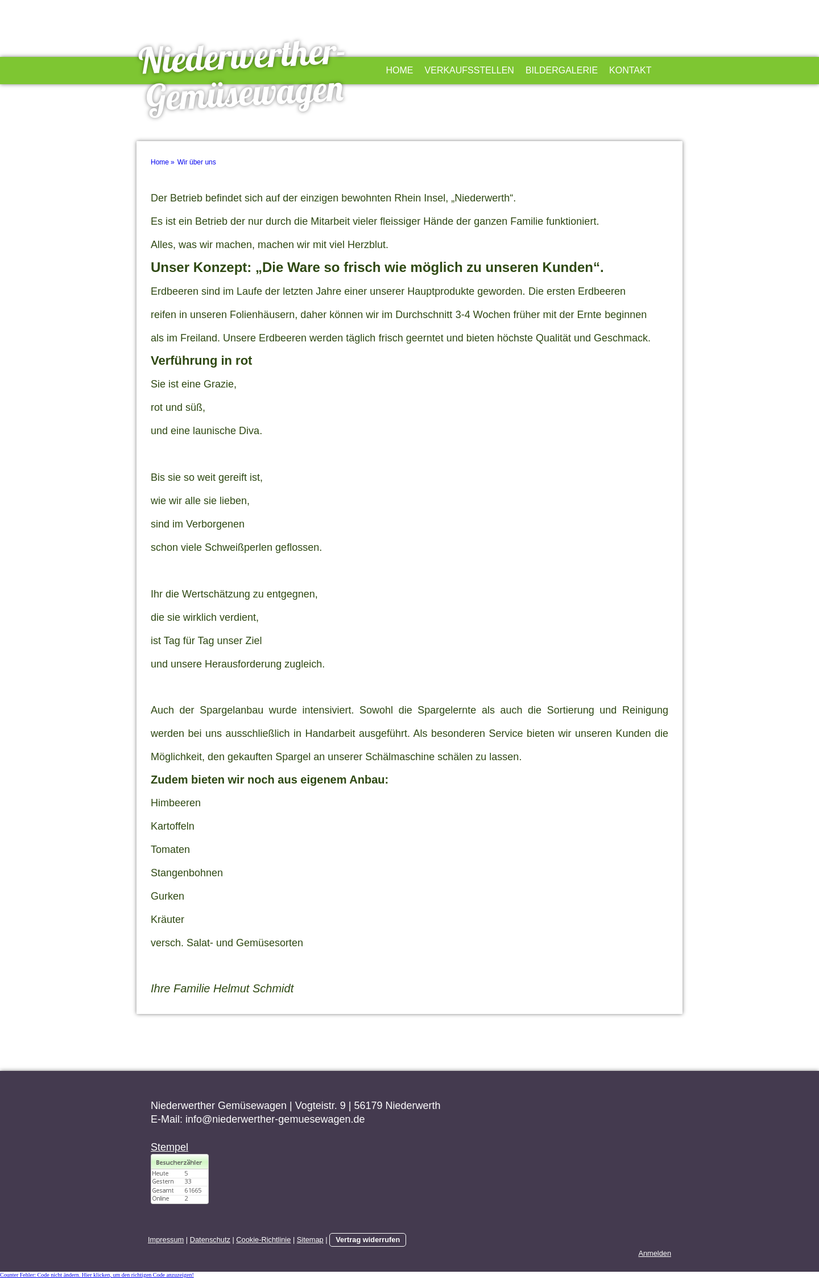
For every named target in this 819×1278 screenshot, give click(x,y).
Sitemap (310, 1239)
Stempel (169, 1147)
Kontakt (630, 70)
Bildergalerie (562, 70)
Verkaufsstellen (469, 70)
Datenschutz (210, 1239)
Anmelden (654, 1253)
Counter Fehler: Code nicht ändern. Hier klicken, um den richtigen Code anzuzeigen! (97, 1275)
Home (399, 70)
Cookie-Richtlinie (263, 1239)
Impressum (166, 1239)
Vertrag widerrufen (368, 1239)
